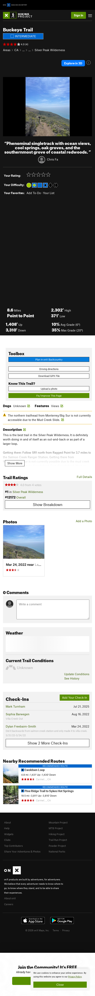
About (7, 822)
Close (60, 984)
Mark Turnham (15, 706)
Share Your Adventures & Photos (22, 851)
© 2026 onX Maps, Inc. (37, 930)
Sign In (78, 15)
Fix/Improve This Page (49, 395)
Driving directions (48, 369)
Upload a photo (49, 388)
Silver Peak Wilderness (50, 50)
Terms (56, 930)
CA (16, 50)
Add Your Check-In (74, 697)
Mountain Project (58, 822)
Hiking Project (56, 834)
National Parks (57, 851)
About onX (10, 898)
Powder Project (57, 845)
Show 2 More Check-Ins (47, 743)
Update (76, 674)
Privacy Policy (75, 976)
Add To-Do (33, 193)
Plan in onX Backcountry (48, 359)
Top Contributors (13, 845)
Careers (8, 904)
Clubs (7, 839)
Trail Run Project (58, 839)
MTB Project (56, 828)
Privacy (66, 930)
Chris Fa (52, 159)
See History (71, 678)
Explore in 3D (73, 63)
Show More (14, 463)
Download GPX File (49, 375)
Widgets (8, 834)
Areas (6, 50)
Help (6, 828)
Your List (48, 193)
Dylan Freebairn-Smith (21, 726)
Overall (21, 497)
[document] (60, 979)
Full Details (84, 477)
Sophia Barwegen (17, 714)
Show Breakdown (47, 504)
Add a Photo (84, 521)
